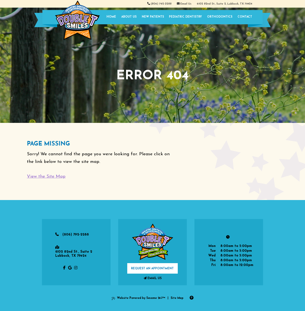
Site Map (177, 298)
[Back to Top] (191, 298)
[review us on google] (70, 268)
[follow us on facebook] (64, 268)
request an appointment (152, 268)
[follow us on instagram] (76, 268)
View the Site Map (46, 176)
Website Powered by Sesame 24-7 (138, 299)
